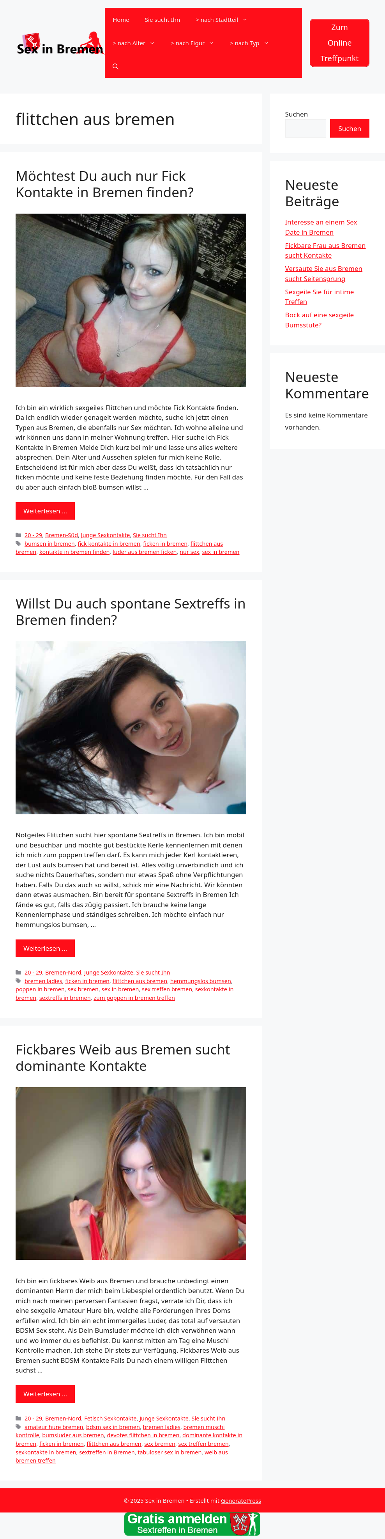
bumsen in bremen (50, 543)
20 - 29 (33, 535)
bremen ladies (43, 981)
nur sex (189, 551)
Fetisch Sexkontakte (110, 1418)
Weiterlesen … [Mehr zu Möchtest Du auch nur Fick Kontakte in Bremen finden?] (45, 510)
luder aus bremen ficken (145, 551)
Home (121, 19)
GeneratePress (241, 1500)
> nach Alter (138, 43)
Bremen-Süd (61, 535)
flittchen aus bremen (140, 981)
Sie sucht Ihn (162, 19)
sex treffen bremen (167, 989)
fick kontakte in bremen (109, 543)
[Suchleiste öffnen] (115, 66)
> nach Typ (253, 43)
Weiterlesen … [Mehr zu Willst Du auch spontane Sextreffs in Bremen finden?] (45, 948)
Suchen (296, 114)
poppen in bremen (40, 989)
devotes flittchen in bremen (143, 1435)
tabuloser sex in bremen (169, 1452)
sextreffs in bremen (65, 997)
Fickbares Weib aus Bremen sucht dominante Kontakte (123, 1057)
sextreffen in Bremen (106, 1452)
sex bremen (82, 989)
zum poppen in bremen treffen (134, 997)
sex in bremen (221, 551)
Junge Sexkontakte (105, 535)
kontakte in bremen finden (74, 551)
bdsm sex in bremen (113, 1427)
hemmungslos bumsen (200, 981)
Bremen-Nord (63, 972)
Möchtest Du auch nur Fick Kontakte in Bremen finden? (105, 183)
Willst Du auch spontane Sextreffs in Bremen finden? (131, 611)
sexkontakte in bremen (46, 1452)
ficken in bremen (165, 543)
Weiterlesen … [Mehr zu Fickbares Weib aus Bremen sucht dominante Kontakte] (45, 1393)
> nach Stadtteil (226, 19)
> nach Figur (196, 43)
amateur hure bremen (54, 1427)
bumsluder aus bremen (73, 1435)
